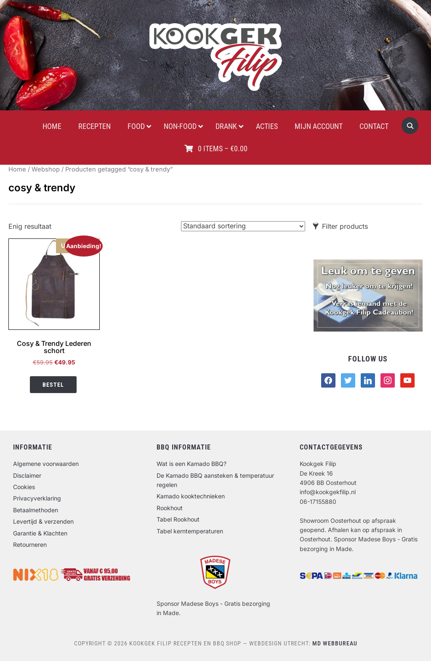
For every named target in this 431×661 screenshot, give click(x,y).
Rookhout (170, 507)
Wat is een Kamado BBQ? (191, 463)
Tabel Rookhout (178, 519)
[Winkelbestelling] (243, 226)
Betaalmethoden (35, 510)
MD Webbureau (334, 643)
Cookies (24, 486)
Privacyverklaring (37, 498)
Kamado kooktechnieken (191, 496)
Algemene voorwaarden (46, 463)
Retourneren (30, 544)
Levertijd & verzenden (43, 521)
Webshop (46, 169)
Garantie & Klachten (40, 533)
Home (17, 169)
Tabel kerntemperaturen (190, 531)
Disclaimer (27, 475)
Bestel (53, 384)
